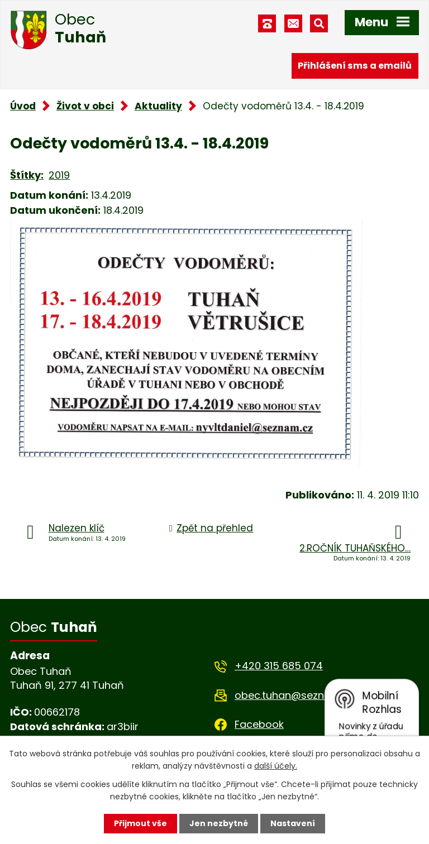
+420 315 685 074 (279, 666)
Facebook (259, 724)
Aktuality (158, 106)
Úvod (23, 106)
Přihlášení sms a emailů (355, 65)
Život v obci (85, 106)
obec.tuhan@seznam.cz (294, 695)
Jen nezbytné (218, 823)
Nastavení (292, 823)
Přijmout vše (140, 823)
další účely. (275, 765)
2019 (59, 175)
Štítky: (27, 175)
